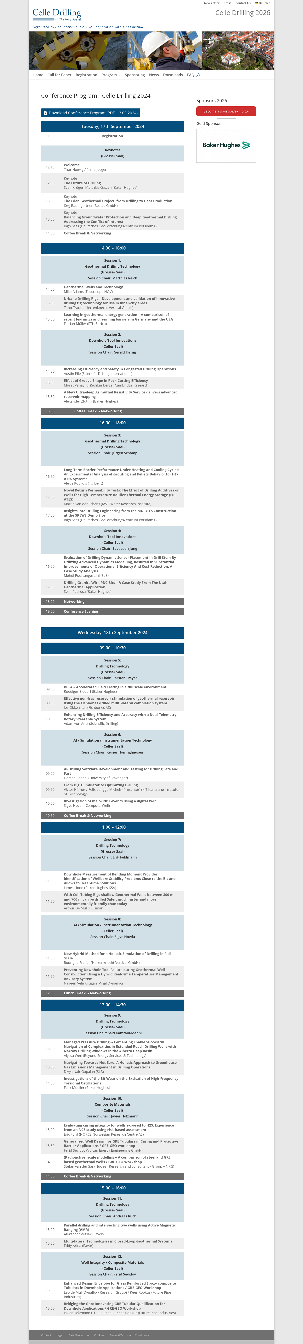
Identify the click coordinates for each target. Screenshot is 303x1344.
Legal (59, 1335)
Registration (86, 75)
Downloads (173, 75)
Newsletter (212, 3)
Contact (46, 1335)
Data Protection (78, 1335)
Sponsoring (135, 75)
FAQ (190, 75)
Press (227, 3)
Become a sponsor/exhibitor (226, 111)
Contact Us (243, 3)
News (154, 75)
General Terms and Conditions (129, 1335)
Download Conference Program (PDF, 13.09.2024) (93, 112)
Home (38, 75)
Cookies (99, 1335)
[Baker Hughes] (226, 145)
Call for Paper (59, 75)
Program (109, 75)
